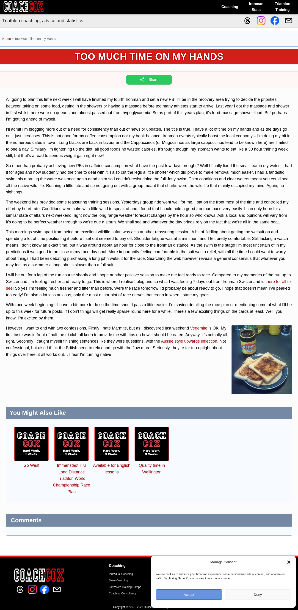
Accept (189, 594)
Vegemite (198, 328)
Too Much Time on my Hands (148, 56)
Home (6, 39)
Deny (258, 594)
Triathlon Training (282, 7)
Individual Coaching (121, 574)
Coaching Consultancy (122, 593)
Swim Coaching (118, 580)
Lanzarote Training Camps (125, 587)
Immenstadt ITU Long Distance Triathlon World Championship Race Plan (71, 478)
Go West (31, 465)
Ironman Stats (256, 7)
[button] (289, 562)
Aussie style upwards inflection (189, 341)
